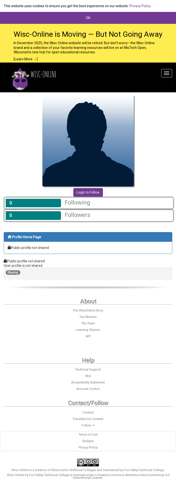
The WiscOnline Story (88, 310)
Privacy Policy (140, 6)
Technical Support (88, 369)
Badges (88, 441)
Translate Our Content (88, 419)
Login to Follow (88, 192)
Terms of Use (88, 434)
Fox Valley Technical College (144, 470)
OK (88, 18)
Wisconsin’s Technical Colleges (73, 470)
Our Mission (88, 317)
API (88, 336)
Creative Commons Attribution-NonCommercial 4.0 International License (121, 476)
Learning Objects (88, 330)
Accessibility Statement (88, 382)
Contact (88, 412)
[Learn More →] (26, 59)
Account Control (88, 389)
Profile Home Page (24, 237)
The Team (88, 323)
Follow (88, 425)
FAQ (88, 376)
